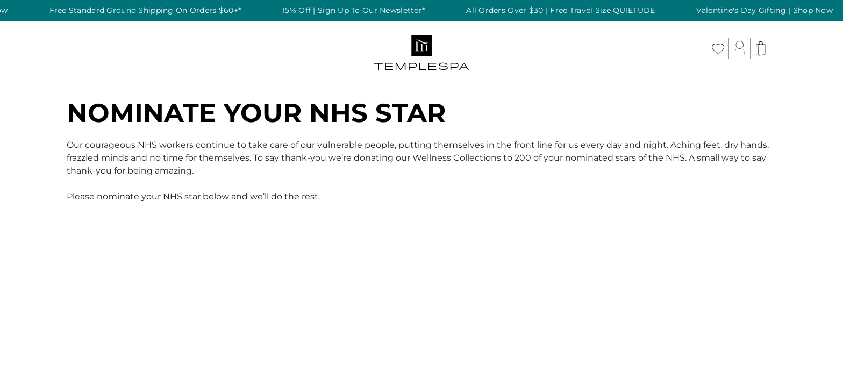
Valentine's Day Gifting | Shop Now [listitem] (770, 10)
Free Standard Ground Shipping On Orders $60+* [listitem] (150, 10)
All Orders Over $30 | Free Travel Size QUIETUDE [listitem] (565, 10)
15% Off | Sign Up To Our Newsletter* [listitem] (359, 10)
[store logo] (422, 48)
